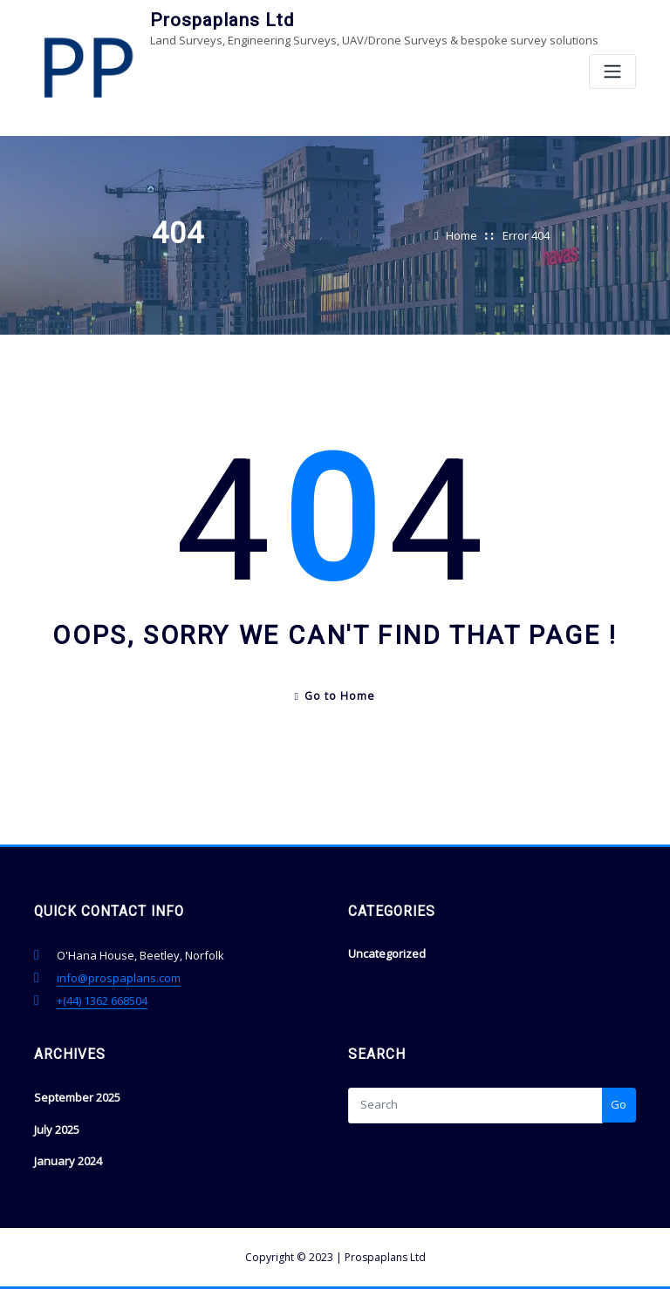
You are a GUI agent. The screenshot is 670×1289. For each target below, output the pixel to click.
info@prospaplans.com (119, 978)
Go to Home (335, 696)
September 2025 (77, 1097)
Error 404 (526, 235)
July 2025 (56, 1129)
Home (461, 235)
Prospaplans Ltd (222, 20)
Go (618, 1104)
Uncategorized (387, 953)
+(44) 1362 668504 (102, 1000)
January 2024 (68, 1161)
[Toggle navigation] (612, 72)
